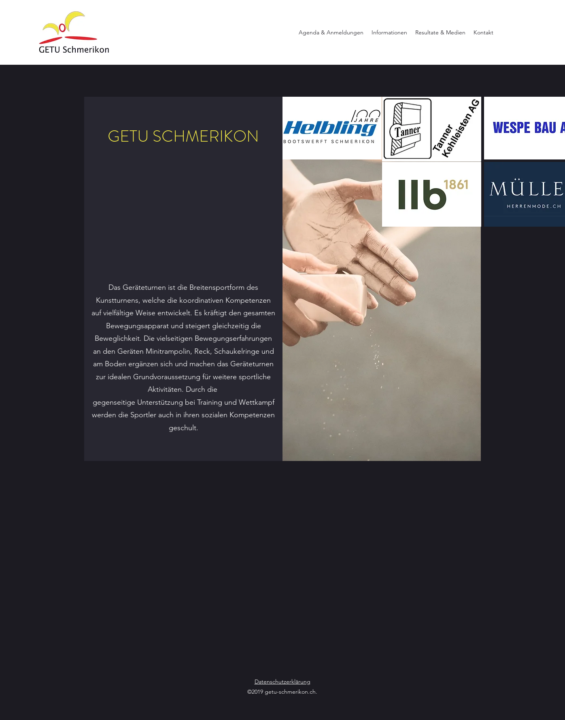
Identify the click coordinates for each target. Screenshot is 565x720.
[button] (331, 32)
